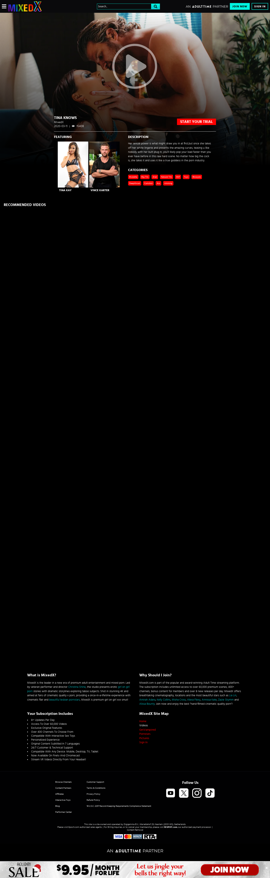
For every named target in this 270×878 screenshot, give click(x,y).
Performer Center (63, 812)
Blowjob (197, 177)
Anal (155, 177)
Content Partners (63, 788)
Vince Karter (100, 190)
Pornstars (144, 734)
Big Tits (144, 177)
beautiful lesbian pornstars (64, 699)
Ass (158, 183)
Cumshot (148, 183)
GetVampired (147, 729)
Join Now (239, 6)
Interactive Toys (62, 800)
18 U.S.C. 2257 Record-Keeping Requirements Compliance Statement (119, 806)
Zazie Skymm (226, 699)
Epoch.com (73, 827)
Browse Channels (63, 782)
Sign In (260, 6)
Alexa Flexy (193, 699)
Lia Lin (232, 695)
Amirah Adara (147, 699)
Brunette (133, 177)
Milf (178, 177)
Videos (143, 725)
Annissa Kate (209, 699)
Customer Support (95, 782)
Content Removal (135, 830)
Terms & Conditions (96, 788)
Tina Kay (65, 190)
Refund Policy (93, 800)
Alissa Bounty (147, 703)
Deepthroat (134, 183)
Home (142, 721)
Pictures (144, 738)
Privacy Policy (93, 794)
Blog (57, 806)
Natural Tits (166, 177)
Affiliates (59, 794)
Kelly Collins (163, 699)
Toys (186, 177)
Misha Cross (179, 699)
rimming (168, 183)
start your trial (196, 122)
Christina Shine (77, 687)
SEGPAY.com (170, 827)
